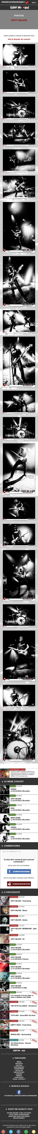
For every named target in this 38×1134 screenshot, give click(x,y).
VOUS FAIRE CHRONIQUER (19, 1114)
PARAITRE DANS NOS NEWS (18, 1116)
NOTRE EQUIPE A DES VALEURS (19, 1113)
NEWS (19, 1062)
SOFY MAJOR (19, 20)
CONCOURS (19, 1077)
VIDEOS (19, 1075)
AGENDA (19, 1074)
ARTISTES (19, 1063)
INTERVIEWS (19, 1069)
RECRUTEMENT (19, 1118)
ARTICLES (19, 1070)
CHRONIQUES (19, 1067)
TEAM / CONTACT (19, 1079)
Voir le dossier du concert (19, 39)
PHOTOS (19, 1065)
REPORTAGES (19, 1072)
